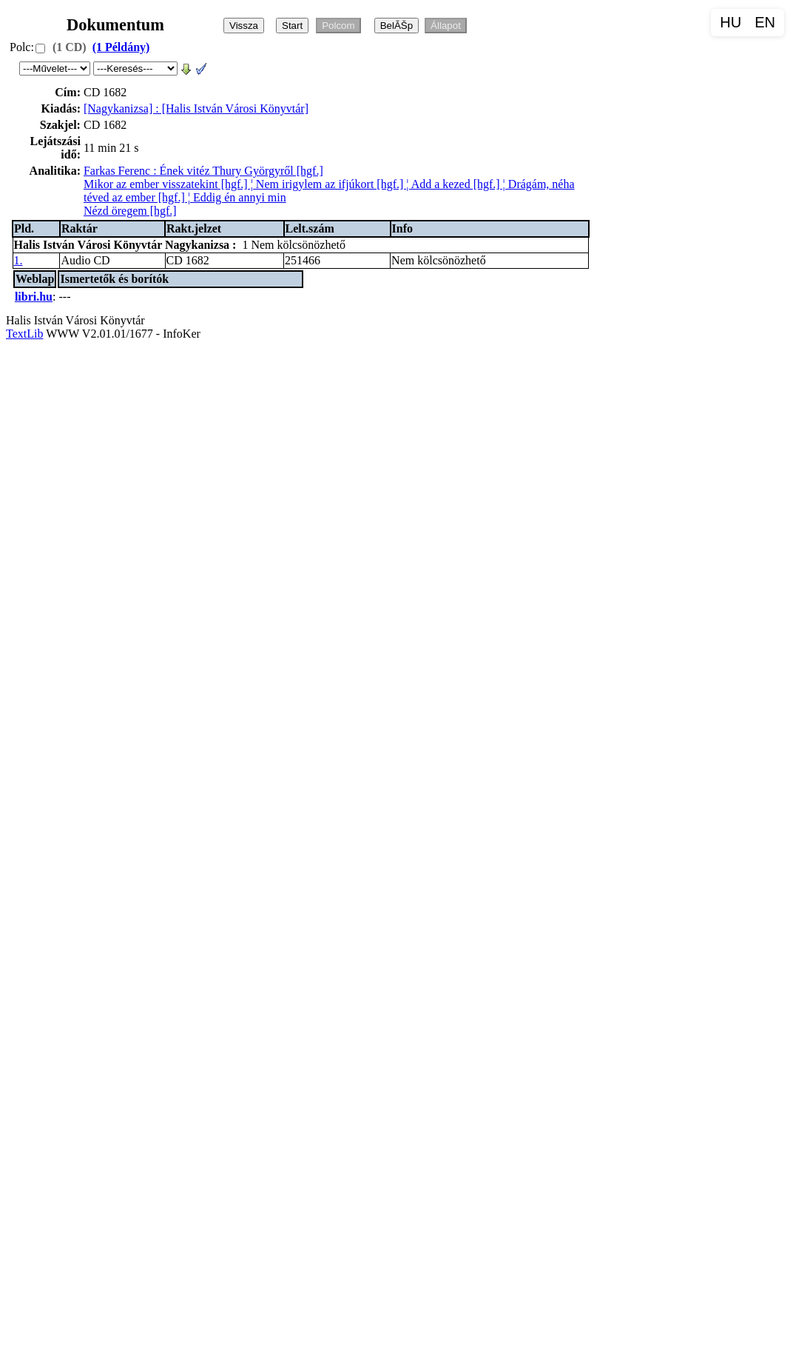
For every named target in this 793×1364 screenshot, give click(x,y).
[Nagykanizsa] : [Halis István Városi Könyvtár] (196, 108)
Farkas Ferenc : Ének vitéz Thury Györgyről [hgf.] (203, 170)
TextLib (24, 333)
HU (730, 22)
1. (18, 260)
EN (765, 22)
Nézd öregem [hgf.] (130, 210)
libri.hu (34, 296)
